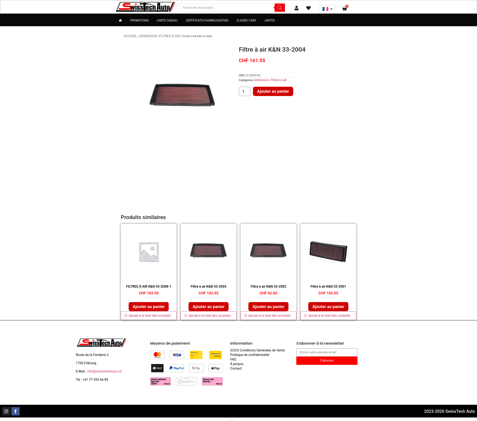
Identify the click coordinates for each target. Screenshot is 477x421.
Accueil (130, 36)
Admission (148, 36)
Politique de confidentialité (249, 355)
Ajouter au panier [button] (149, 306)
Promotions (139, 20)
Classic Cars (246, 20)
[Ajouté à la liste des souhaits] (149, 315)
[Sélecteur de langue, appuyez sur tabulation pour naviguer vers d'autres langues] (327, 9)
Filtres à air (169, 36)
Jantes (269, 20)
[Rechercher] (280, 8)
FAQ (233, 359)
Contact (236, 368)
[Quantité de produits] (294, 91)
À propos (236, 364)
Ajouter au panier (322, 91)
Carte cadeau (167, 20)
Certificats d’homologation (207, 20)
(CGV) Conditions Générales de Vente (257, 350)
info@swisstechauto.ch (104, 371)
